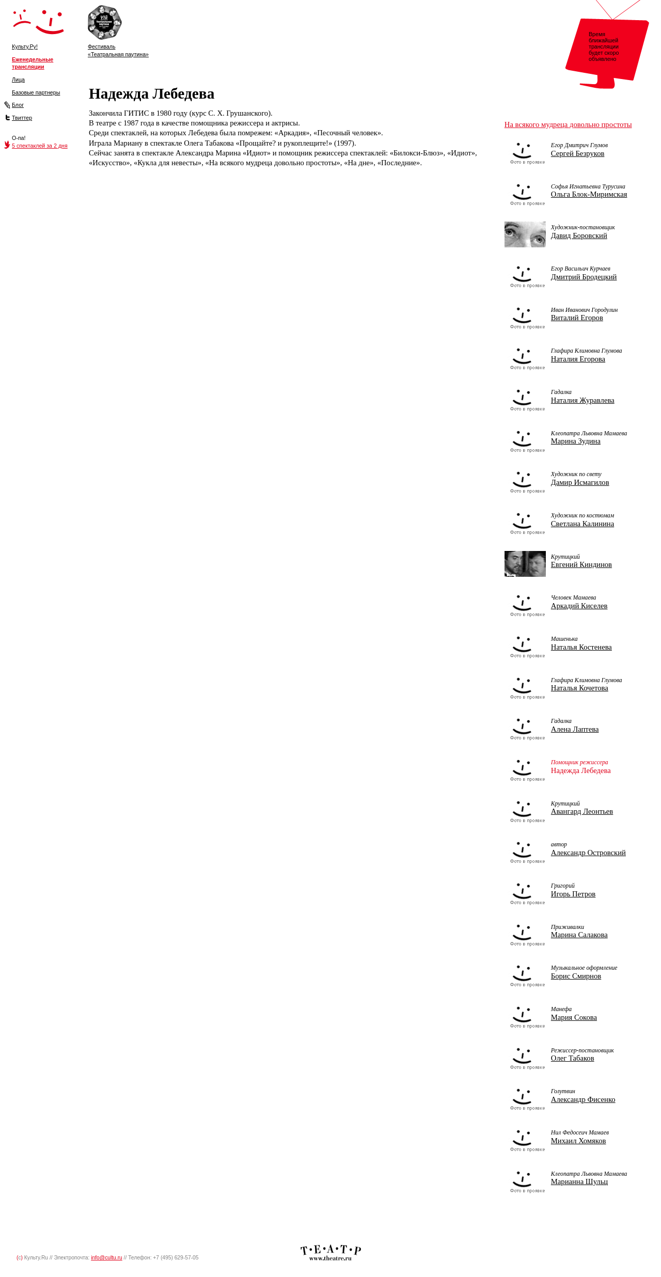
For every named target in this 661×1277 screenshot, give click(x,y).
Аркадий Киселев (579, 606)
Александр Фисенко (583, 1099)
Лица (18, 79)
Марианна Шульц (579, 1181)
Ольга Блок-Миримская (589, 194)
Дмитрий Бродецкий (584, 277)
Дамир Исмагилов (580, 482)
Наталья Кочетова (579, 688)
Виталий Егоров (577, 317)
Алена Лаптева (575, 729)
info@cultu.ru (106, 1257)
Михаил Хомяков (578, 1141)
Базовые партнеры (36, 92)
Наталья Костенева (581, 647)
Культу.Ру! (25, 46)
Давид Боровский (579, 235)
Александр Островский (588, 852)
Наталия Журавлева (583, 400)
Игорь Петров (573, 894)
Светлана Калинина (582, 523)
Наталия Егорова (578, 359)
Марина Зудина (576, 441)
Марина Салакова (579, 935)
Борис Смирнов (576, 976)
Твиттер (22, 118)
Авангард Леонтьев (582, 811)
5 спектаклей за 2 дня (40, 146)
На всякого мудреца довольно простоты (568, 124)
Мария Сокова (574, 1017)
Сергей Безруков (578, 153)
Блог (18, 105)
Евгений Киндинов (581, 564)
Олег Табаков (572, 1058)
